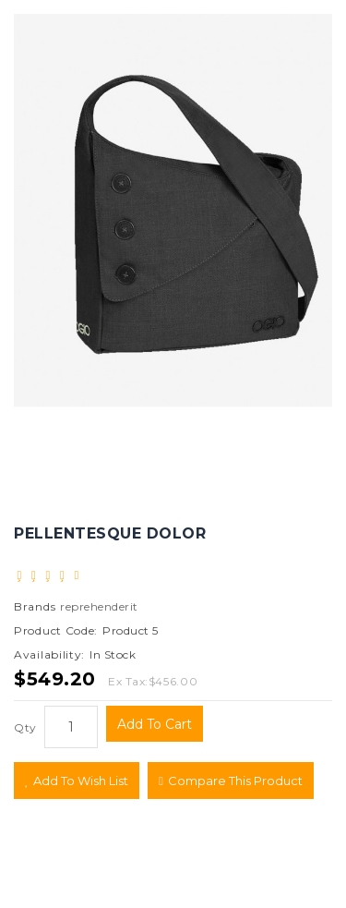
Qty (25, 727)
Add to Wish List (76, 780)
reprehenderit (99, 606)
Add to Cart (154, 724)
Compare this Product (231, 780)
